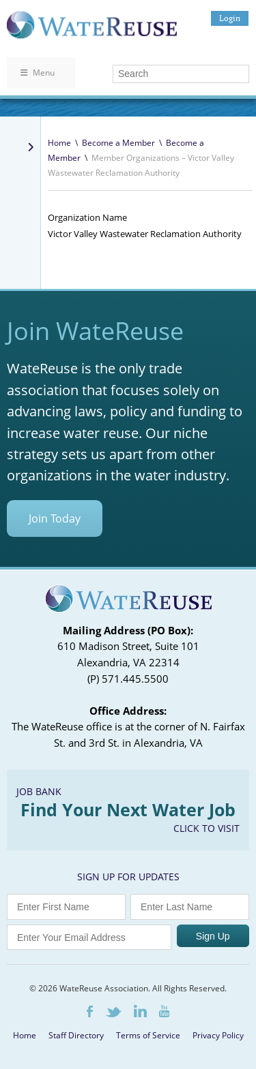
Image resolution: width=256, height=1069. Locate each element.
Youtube (164, 1011)
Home (59, 143)
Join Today (55, 518)
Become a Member (118, 143)
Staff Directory (76, 1035)
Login (229, 18)
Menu (37, 72)
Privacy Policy (218, 1035)
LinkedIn (140, 1011)
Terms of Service (148, 1035)
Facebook (90, 1011)
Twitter (113, 1012)
